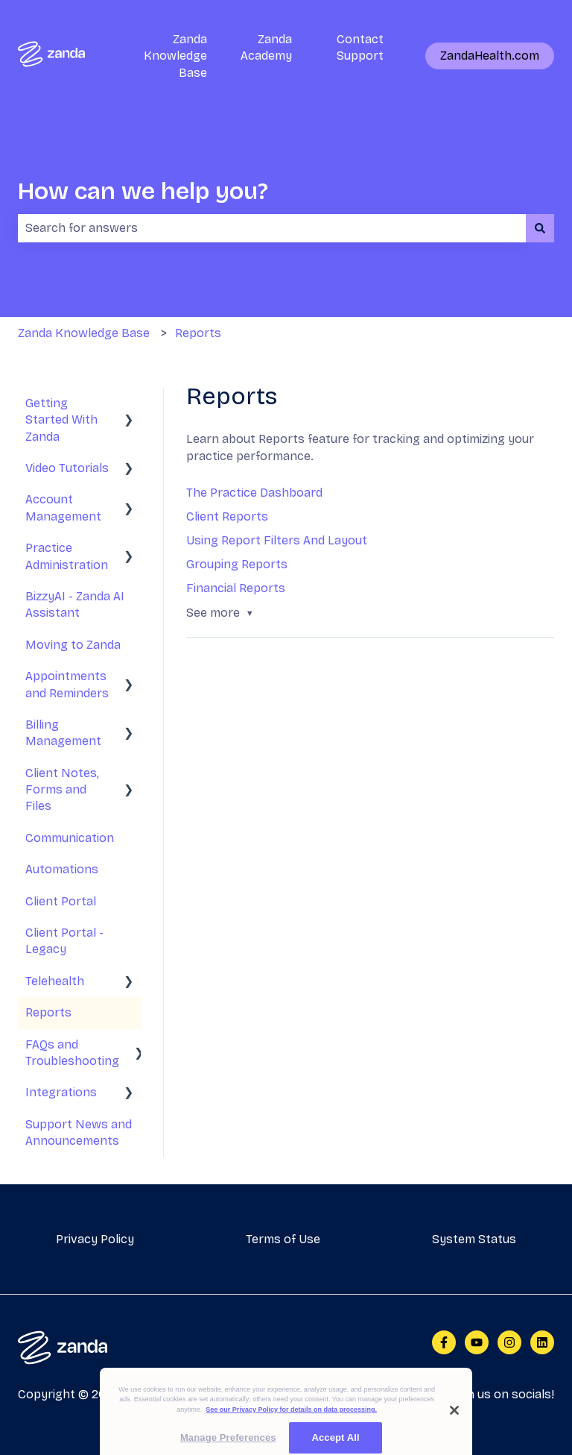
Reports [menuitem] (48, 1012)
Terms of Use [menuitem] (283, 1239)
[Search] (540, 228)
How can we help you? (143, 191)
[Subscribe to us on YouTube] (477, 1342)
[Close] (454, 1420)
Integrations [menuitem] (61, 1092)
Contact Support (360, 47)
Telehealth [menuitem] (54, 981)
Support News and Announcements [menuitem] (78, 1132)
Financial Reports (235, 588)
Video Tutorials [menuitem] (67, 468)
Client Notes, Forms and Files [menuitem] (62, 790)
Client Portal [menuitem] (60, 901)
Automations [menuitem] (61, 869)
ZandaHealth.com (489, 55)
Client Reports (227, 516)
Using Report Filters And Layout (276, 540)
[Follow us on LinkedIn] (542, 1342)
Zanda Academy (266, 47)
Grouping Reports (236, 564)
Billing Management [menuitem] (63, 732)
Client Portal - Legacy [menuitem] (64, 941)
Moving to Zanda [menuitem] (73, 645)
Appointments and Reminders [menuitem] (67, 684)
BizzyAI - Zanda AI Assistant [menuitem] (74, 604)
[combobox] (272, 228)
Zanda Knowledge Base (175, 56)
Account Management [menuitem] (63, 507)
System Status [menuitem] (474, 1239)
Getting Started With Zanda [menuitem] (61, 420)
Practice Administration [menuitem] (66, 556)
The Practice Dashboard (254, 492)
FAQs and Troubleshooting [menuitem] (72, 1052)
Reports (198, 333)
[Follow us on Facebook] (444, 1342)
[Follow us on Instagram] (509, 1342)
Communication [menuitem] (69, 838)
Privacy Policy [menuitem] (95, 1239)
